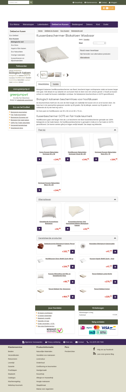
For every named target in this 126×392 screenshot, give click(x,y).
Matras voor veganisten (45, 389)
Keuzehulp (40, 374)
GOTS (27, 75)
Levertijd (11, 363)
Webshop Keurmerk (15, 385)
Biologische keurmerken (19, 112)
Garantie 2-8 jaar (43, 321)
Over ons (67, 342)
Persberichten (70, 351)
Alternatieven (85, 57)
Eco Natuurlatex (17, 52)
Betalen (11, 351)
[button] (38, 75)
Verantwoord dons (17, 128)
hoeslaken (12, 78)
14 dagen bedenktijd (44, 316)
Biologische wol (17, 42)
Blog (103, 353)
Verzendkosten (13, 355)
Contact (79, 342)
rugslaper (27, 80)
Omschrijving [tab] (43, 84)
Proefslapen (12, 370)
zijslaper (20, 82)
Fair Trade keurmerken (18, 115)
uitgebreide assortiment (25, 100)
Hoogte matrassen (43, 381)
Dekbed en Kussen (60, 24)
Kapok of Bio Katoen (18, 48)
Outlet (105, 24)
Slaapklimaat (41, 385)
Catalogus (11, 378)
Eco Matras (14, 24)
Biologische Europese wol (19, 117)
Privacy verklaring (52, 342)
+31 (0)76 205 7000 (95, 342)
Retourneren (12, 359)
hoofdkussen (20, 78)
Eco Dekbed (13, 35)
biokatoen (18, 71)
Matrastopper (28, 24)
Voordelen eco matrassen (45, 355)
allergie (11, 70)
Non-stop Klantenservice (46, 326)
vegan (11, 82)
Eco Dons (14, 45)
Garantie (11, 366)
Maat (81, 43)
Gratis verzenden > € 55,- (46, 323)
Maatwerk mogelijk (44, 318)
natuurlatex (20, 80)
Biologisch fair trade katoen (20, 120)
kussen (28, 78)
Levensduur (40, 359)
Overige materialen (18, 55)
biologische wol (13, 75)
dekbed (21, 75)
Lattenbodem (42, 24)
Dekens (89, 24)
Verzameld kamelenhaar (19, 125)
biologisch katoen (20, 72)
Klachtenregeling (14, 381)
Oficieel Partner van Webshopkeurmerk (55, 330)
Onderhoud (40, 363)
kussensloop (13, 80)
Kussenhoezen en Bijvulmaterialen (17, 59)
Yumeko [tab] (56, 84)
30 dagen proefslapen (45, 313)
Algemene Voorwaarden (32, 342)
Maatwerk (11, 374)
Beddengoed (77, 24)
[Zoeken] (31, 2)
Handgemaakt (41, 370)
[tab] (77, 129)
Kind (98, 24)
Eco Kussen (14, 39)
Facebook (103, 349)
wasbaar (15, 82)
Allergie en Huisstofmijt (44, 378)
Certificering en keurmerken (46, 366)
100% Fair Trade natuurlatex (20, 123)
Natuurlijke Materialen (44, 351)
